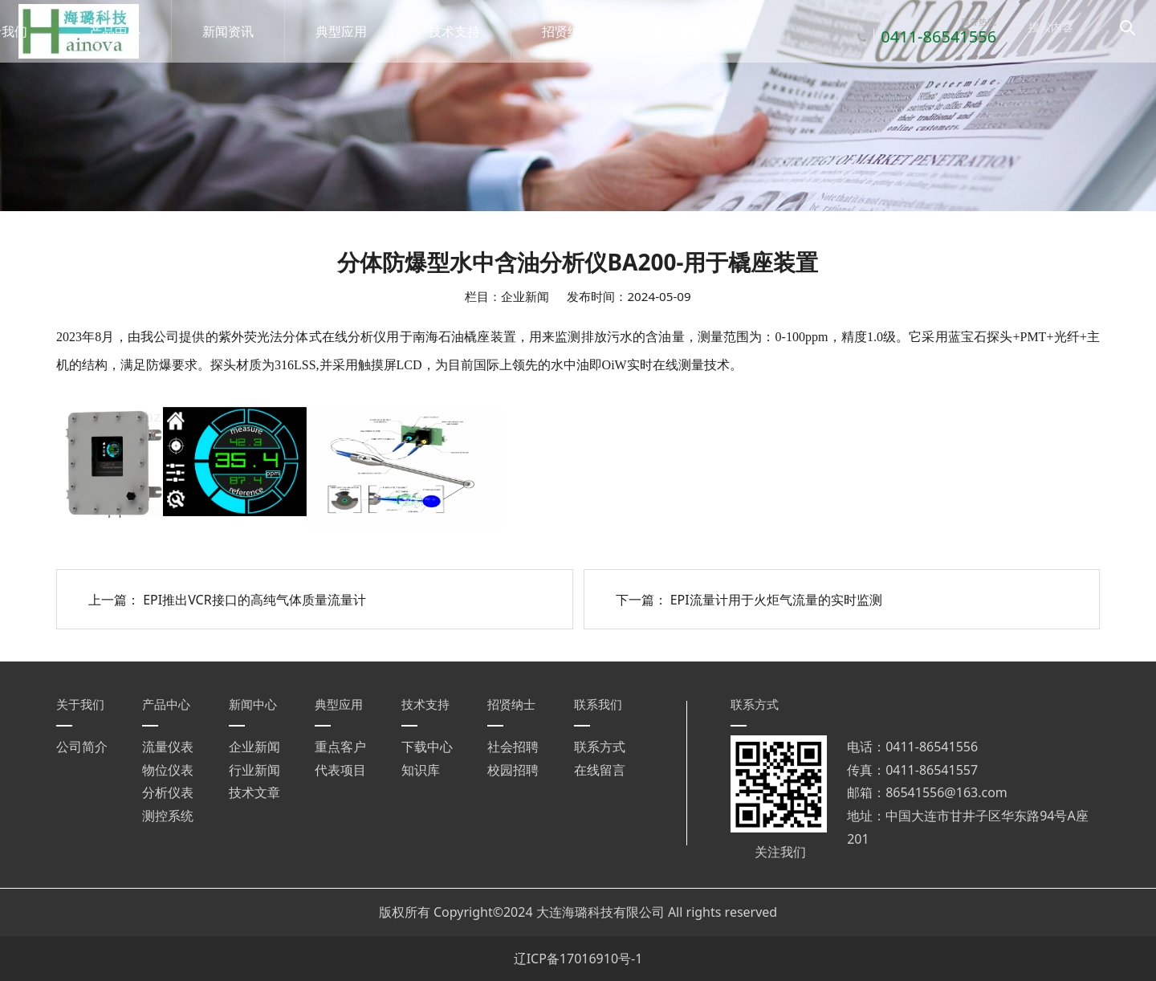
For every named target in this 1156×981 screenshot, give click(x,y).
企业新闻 (254, 746)
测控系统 (167, 815)
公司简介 (82, 746)
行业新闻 (254, 770)
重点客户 (340, 746)
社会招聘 (513, 746)
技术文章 (254, 792)
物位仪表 (167, 770)
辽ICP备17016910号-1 (578, 958)
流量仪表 (167, 746)
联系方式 (599, 746)
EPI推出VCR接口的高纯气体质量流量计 (254, 600)
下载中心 (427, 746)
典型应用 (358, 31)
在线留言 (599, 770)
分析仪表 (167, 792)
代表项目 (340, 770)
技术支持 (471, 31)
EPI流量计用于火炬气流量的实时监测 (776, 600)
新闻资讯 (245, 31)
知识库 (420, 770)
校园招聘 (513, 770)
